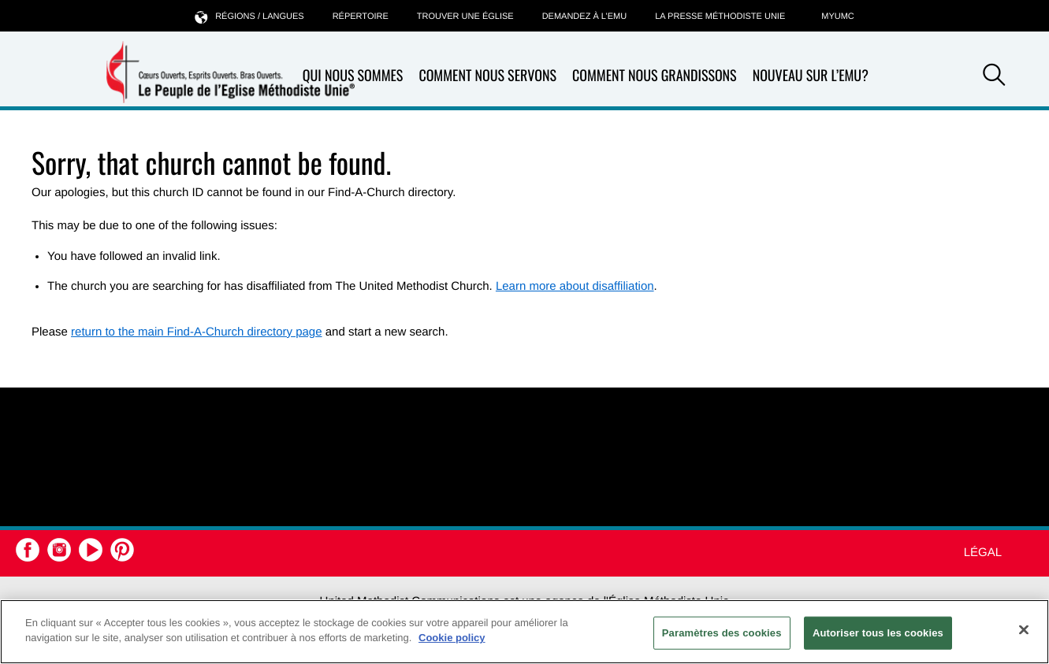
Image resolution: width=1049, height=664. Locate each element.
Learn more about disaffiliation (575, 286)
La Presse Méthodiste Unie (720, 16)
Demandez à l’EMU (584, 16)
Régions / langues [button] (249, 16)
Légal (983, 552)
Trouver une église (465, 16)
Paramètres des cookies (722, 633)
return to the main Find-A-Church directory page (196, 332)
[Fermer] (1023, 629)
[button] (994, 77)
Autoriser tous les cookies (878, 633)
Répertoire (361, 16)
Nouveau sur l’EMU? (811, 75)
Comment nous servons (487, 76)
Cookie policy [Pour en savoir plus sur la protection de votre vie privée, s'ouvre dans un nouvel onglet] (451, 638)
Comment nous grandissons (654, 76)
